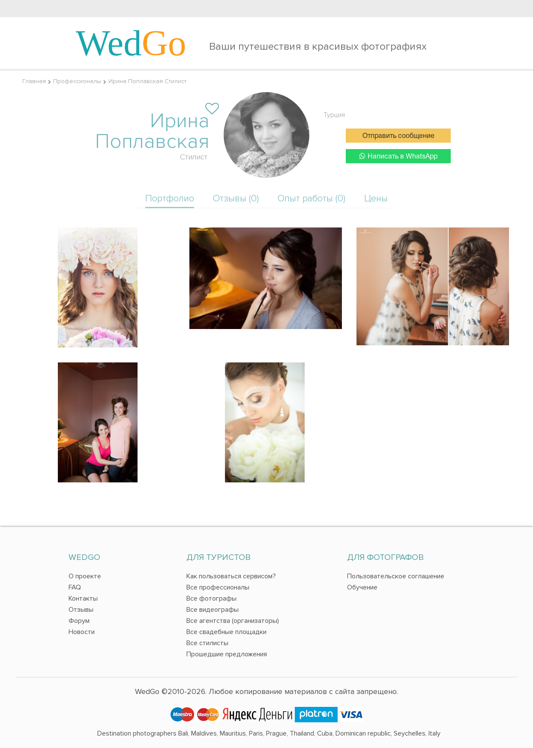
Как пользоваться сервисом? (231, 576)
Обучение (362, 587)
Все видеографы (212, 609)
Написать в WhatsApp (398, 156)
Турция (334, 115)
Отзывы (81, 609)
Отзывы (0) (236, 198)
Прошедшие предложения (226, 654)
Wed (131, 43)
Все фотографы (211, 598)
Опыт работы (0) (311, 198)
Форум (79, 620)
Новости (82, 632)
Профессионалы (77, 81)
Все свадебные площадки (226, 632)
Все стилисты (207, 643)
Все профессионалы (217, 587)
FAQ (75, 587)
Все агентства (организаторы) (232, 620)
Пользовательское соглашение (395, 576)
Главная (34, 81)
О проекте (85, 576)
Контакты (83, 598)
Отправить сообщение (398, 136)
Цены (376, 198)
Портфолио (169, 198)
